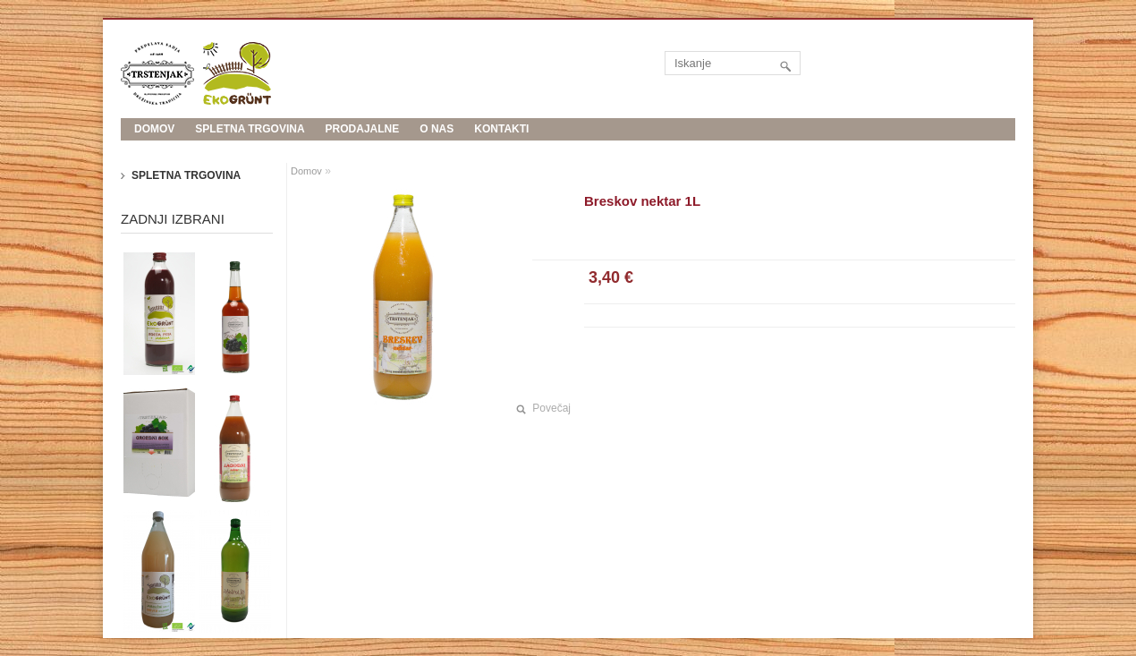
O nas (437, 129)
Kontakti (501, 129)
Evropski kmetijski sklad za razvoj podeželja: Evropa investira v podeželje (371, 151)
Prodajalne (363, 129)
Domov (306, 171)
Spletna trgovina (249, 129)
